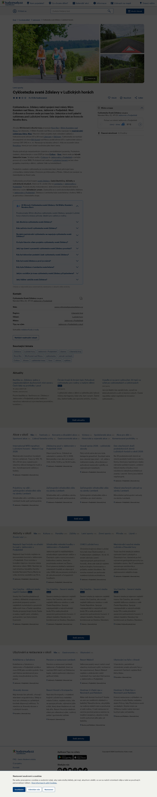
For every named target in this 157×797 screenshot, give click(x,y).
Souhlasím (19, 789)
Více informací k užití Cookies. (44, 783)
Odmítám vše (34, 789)
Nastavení (49, 789)
